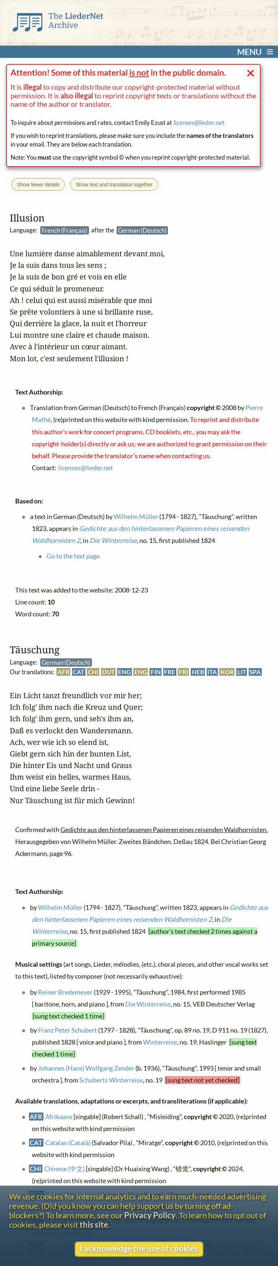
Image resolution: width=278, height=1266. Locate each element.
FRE (169, 672)
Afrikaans (58, 1117)
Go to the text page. (73, 556)
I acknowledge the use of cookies (139, 1248)
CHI (93, 672)
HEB (197, 672)
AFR (63, 672)
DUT (108, 672)
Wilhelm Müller (60, 907)
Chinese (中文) (64, 1169)
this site (94, 1224)
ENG (124, 672)
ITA (212, 672)
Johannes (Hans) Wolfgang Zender (86, 1068)
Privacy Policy (150, 1215)
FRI (183, 672)
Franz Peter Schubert (67, 1030)
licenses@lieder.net (198, 122)
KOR (227, 672)
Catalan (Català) (67, 1143)
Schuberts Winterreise (111, 1080)
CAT (78, 672)
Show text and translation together (114, 184)
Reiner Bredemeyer (65, 992)
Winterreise (160, 1042)
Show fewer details (38, 184)
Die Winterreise (147, 1004)
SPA (255, 672)
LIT (241, 672)
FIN (155, 672)
